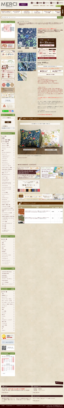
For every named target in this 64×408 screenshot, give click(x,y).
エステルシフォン (5, 197)
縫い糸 (3, 314)
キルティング (4, 154)
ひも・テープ (4, 297)
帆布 (3, 150)
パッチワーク (4, 323)
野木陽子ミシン (5, 295)
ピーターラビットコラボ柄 (7, 212)
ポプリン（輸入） (5, 177)
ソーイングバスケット (6, 262)
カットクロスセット (5, 214)
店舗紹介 (51, 5)
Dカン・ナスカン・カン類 (7, 300)
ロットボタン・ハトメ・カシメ (7, 302)
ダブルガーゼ (4, 199)
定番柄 (3, 138)
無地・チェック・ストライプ (7, 284)
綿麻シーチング (5, 172)
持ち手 (3, 307)
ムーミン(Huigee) (5, 282)
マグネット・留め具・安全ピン (7, 304)
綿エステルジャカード (6, 174)
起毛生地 (3, 251)
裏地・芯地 (4, 321)
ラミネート (4, 148)
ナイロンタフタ (5, 185)
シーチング (4, 241)
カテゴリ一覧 (4, 239)
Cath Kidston (4, 275)
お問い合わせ (30, 405)
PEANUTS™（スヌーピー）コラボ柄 (8, 210)
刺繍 (3, 326)
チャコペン (4, 312)
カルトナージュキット (6, 260)
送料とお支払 (42, 5)
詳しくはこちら (5, 392)
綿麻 (3, 242)
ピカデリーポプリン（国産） (7, 167)
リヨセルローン (5, 160)
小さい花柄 (4, 226)
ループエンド (4, 305)
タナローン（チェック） (6, 147)
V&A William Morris (5, 273)
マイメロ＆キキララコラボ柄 (7, 208)
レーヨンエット (5, 176)
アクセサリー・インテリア (7, 319)
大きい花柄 (4, 225)
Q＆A (48, 5)
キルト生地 (4, 249)
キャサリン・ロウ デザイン (7, 278)
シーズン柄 (4, 136)
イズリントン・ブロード (6, 165)
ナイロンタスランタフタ (6, 187)
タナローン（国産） (5, 143)
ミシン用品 (4, 311)
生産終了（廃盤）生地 (6, 204)
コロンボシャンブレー (6, 201)
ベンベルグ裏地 (5, 192)
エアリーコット (5, 162)
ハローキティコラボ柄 (6, 206)
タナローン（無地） (5, 145)
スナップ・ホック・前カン (7, 298)
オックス (3, 246)
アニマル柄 (4, 228)
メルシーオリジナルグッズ (7, 223)
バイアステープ (5, 219)
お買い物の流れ (36, 5)
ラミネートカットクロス (6, 255)
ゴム (3, 318)
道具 (3, 309)
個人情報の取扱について (10, 405)
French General (5, 280)
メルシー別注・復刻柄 (6, 139)
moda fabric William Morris (7, 271)
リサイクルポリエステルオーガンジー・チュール (6, 183)
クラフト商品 (4, 325)
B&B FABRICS (4, 277)
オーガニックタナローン (6, 152)
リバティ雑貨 (4, 221)
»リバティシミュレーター (22, 157)
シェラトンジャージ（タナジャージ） (5, 156)
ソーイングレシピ (5, 263)
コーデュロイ (4, 158)
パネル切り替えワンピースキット (8, 218)
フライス (3, 190)
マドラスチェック (5, 202)
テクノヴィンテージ (5, 194)
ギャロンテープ (5, 256)
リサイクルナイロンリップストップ (5, 180)
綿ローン (3, 244)
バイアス (3, 316)
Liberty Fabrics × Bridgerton (7, 169)
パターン (3, 330)
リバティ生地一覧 (5, 141)
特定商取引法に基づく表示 (21, 405)
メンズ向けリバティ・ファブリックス (6, 231)
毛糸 (3, 293)
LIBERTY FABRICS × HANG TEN (8, 216)
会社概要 (3, 405)
